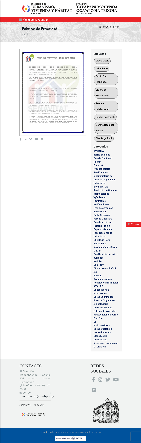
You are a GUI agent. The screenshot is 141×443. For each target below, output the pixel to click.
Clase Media (102, 60)
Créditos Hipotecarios (105, 254)
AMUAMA (99, 151)
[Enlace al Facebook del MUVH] (20, 139)
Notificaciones (101, 204)
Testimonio (100, 201)
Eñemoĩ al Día (101, 186)
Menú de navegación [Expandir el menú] (34, 19)
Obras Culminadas (103, 296)
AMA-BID (98, 286)
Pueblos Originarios (104, 300)
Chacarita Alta (101, 289)
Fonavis (98, 275)
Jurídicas (99, 257)
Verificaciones (101, 193)
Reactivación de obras (106, 314)
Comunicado (100, 339)
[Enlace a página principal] (71, 8)
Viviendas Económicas (106, 343)
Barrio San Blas (102, 154)
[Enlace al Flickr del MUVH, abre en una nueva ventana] (42, 139)
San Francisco (101, 172)
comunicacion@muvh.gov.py (37, 396)
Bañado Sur (100, 211)
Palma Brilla (100, 243)
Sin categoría (101, 304)
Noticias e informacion (106, 282)
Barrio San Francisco (101, 79)
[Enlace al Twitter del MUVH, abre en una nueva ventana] (30, 139)
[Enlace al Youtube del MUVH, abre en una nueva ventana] (36, 139)
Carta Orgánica (102, 215)
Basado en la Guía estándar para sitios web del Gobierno (70, 432)
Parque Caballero (103, 218)
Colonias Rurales (103, 307)
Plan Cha (98, 318)
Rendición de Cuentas (105, 190)
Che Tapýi (99, 264)
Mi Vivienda (100, 346)
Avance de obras (103, 279)
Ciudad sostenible (105, 117)
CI (95, 321)
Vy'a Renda (99, 197)
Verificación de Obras (105, 247)
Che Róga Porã (104, 138)
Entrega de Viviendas (105, 311)
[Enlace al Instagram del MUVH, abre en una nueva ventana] (25, 139)
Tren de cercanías (103, 208)
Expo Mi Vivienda (103, 229)
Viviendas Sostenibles (102, 93)
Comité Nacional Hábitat (105, 128)
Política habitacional (102, 106)
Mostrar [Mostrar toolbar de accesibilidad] (133, 224)
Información (100, 293)
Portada (25, 34)
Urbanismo (102, 68)
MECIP (97, 250)
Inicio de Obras (102, 325)
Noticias (98, 261)
